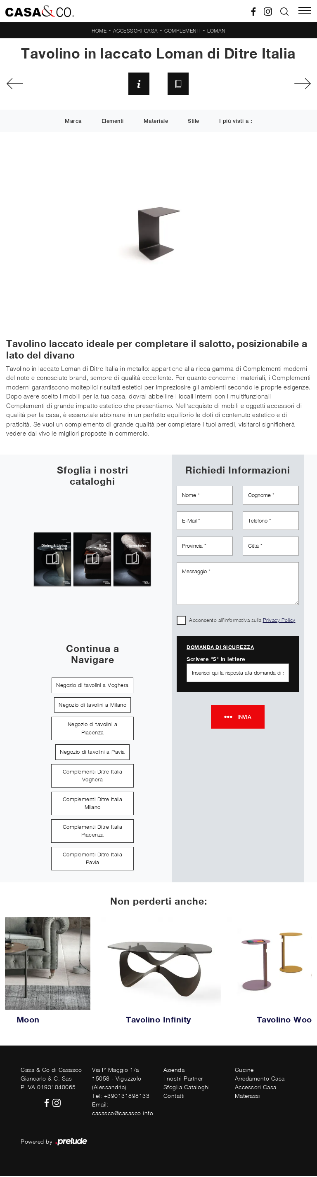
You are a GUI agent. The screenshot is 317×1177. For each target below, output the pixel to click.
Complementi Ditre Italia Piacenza (93, 831)
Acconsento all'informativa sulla (242, 620)
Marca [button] (73, 122)
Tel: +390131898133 (120, 1096)
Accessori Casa (135, 31)
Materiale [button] (156, 122)
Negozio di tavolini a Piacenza (93, 729)
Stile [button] (193, 122)
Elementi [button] (113, 122)
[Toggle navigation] (304, 11)
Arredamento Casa (260, 1079)
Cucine (244, 1070)
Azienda (174, 1070)
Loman (216, 31)
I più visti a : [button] (236, 122)
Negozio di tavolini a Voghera (92, 685)
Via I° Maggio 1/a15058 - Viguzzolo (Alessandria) (117, 1079)
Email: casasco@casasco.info (122, 1109)
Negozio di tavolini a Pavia (92, 752)
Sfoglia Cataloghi (186, 1087)
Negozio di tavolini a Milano (92, 705)
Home (99, 31)
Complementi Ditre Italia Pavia (93, 859)
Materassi (248, 1096)
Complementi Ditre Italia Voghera (93, 776)
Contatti (174, 1096)
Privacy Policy (279, 620)
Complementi (182, 31)
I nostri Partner (183, 1079)
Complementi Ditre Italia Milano (93, 804)
